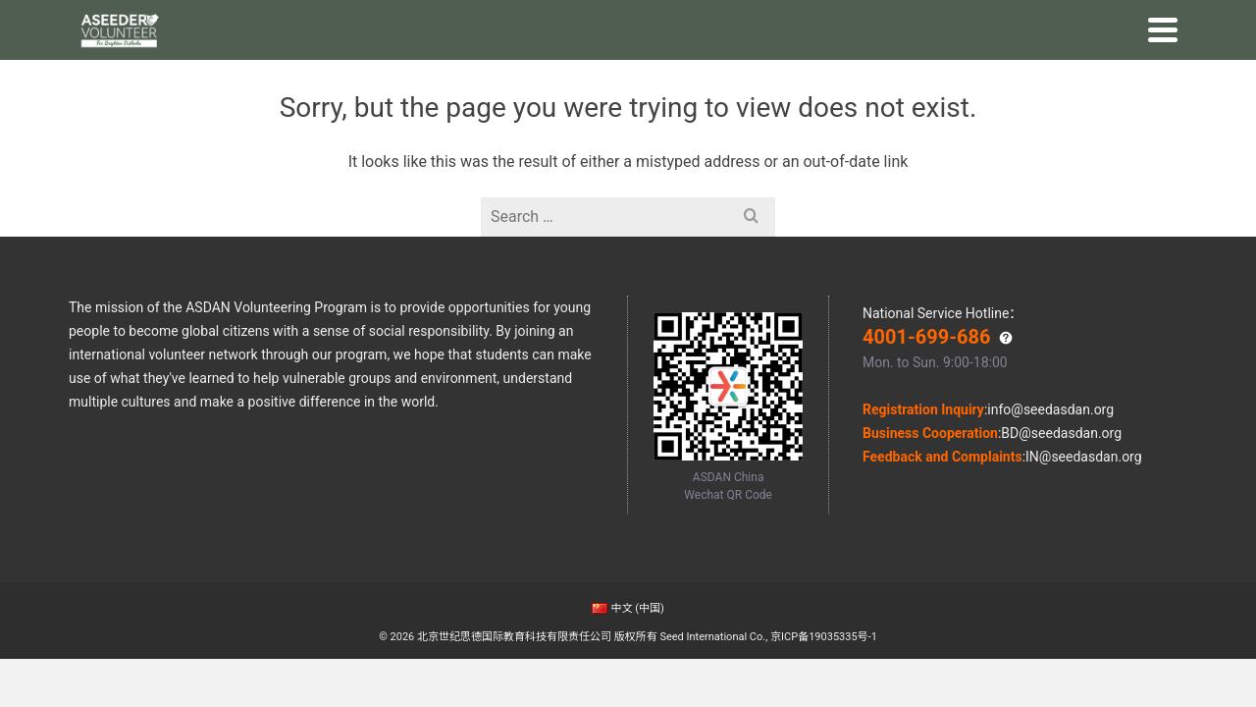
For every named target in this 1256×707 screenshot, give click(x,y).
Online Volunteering (576, 74)
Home (265, 74)
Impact (810, 74)
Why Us (321, 74)
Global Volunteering (427, 74)
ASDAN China (114, 18)
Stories (679, 74)
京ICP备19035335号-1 (823, 636)
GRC (860, 74)
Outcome (744, 74)
